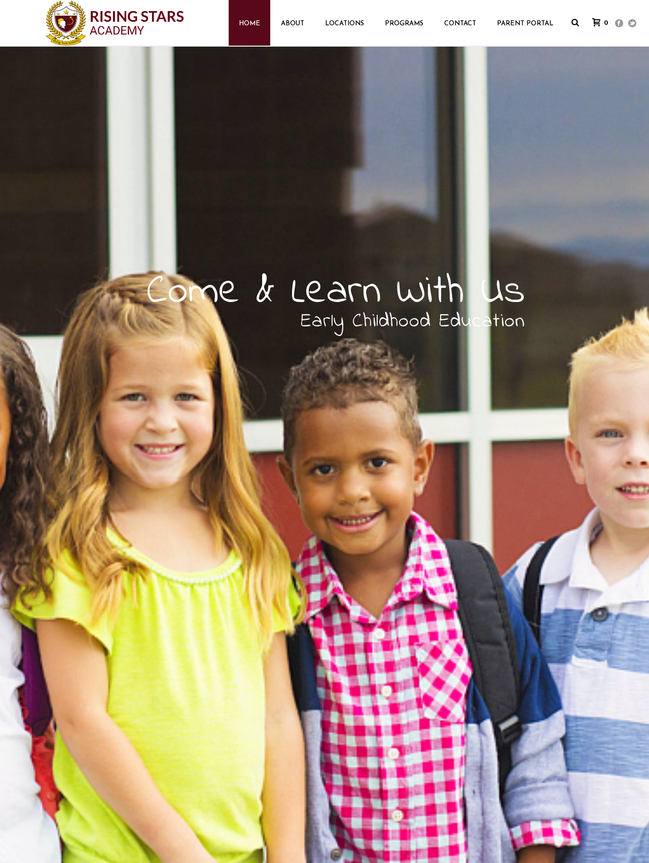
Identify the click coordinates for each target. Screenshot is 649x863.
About (292, 23)
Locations (344, 23)
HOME (249, 23)
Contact (460, 23)
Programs (404, 23)
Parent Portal (525, 23)
